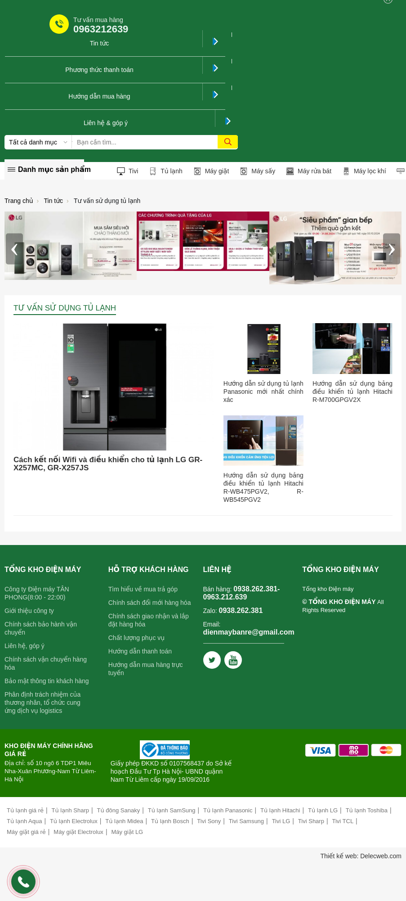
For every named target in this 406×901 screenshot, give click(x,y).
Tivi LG (281, 821)
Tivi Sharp (311, 821)
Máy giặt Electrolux (78, 832)
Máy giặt (211, 171)
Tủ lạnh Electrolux (74, 821)
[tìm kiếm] (228, 142)
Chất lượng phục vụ (136, 637)
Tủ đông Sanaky (118, 810)
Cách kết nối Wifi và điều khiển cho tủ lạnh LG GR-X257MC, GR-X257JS (107, 463)
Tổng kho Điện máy (327, 589)
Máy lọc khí (364, 171)
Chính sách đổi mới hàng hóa (149, 602)
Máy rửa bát (308, 171)
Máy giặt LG (127, 832)
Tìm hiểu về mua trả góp (143, 589)
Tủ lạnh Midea (124, 821)
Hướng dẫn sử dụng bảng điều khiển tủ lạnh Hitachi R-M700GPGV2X (352, 391)
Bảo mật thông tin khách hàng (46, 681)
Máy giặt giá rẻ (26, 832)
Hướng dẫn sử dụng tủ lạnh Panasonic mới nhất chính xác (263, 391)
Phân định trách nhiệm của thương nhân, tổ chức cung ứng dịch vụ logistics (42, 702)
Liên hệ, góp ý (24, 645)
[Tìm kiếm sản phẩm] (155, 142)
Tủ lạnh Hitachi (280, 810)
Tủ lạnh (166, 171)
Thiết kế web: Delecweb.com (361, 856)
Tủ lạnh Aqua (24, 821)
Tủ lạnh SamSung (172, 810)
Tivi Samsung (246, 821)
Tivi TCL (342, 821)
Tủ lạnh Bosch (170, 821)
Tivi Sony (209, 821)
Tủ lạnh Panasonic (227, 810)
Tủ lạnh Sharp (70, 810)
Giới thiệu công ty (29, 610)
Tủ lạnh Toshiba (367, 810)
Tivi (127, 171)
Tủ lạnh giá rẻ (25, 810)
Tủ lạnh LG (323, 810)
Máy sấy (257, 171)
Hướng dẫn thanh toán (140, 651)
